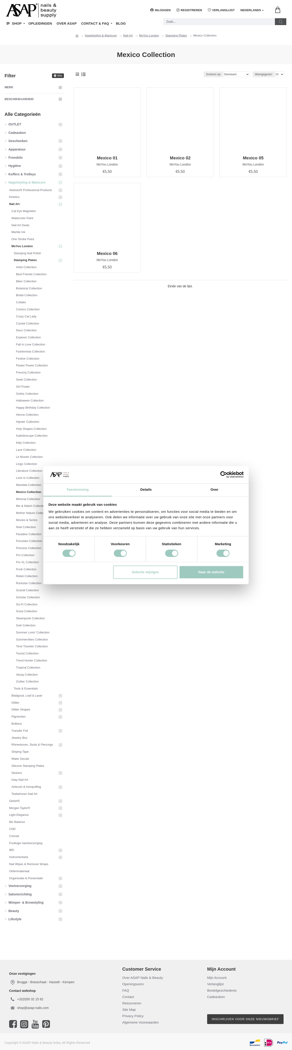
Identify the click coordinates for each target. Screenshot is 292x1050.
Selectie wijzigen (145, 572)
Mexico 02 (180, 158)
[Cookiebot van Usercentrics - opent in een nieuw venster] (224, 474)
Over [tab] (215, 490)
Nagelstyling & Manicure (101, 35)
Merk (9, 87)
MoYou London (149, 35)
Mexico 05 (253, 158)
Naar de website (211, 572)
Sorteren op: (213, 74)
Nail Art (128, 35)
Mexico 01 (107, 158)
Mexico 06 (107, 253)
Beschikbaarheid (19, 99)
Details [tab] (146, 490)
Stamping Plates (176, 35)
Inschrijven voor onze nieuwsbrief (245, 1019)
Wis (59, 75)
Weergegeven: (264, 74)
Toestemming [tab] (77, 490)
